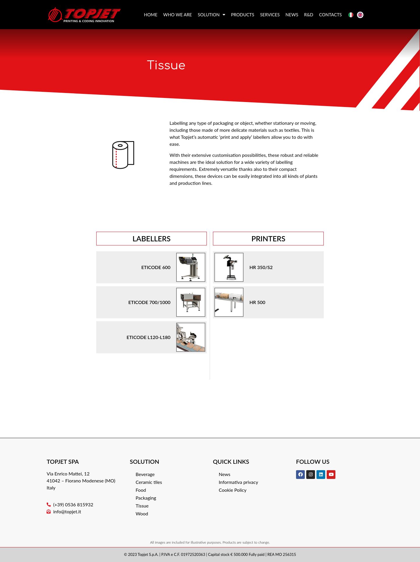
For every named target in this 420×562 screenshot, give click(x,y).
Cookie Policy (232, 490)
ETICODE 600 (155, 267)
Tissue (142, 505)
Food (141, 490)
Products (242, 14)
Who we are (177, 14)
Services (270, 14)
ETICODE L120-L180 (148, 337)
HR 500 (257, 302)
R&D (309, 14)
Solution (211, 15)
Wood (142, 513)
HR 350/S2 (261, 267)
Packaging (146, 497)
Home (151, 14)
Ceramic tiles (149, 482)
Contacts (330, 14)
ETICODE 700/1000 (149, 302)
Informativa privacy (238, 482)
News (292, 14)
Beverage (145, 474)
